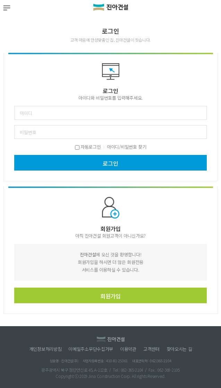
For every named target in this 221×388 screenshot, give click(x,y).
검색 (214, 8)
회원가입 (110, 296)
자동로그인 (88, 146)
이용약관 (128, 349)
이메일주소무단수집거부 (90, 349)
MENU (6, 8)
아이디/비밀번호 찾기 (126, 146)
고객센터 (151, 349)
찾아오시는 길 (179, 349)
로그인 (110, 163)
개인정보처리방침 (45, 349)
